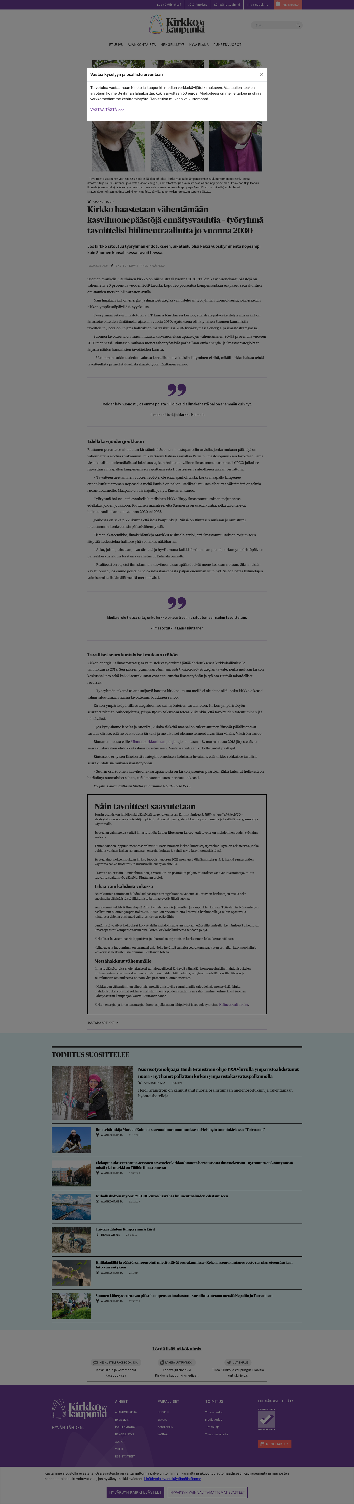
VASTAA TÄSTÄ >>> (107, 109)
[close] (261, 74)
